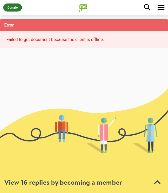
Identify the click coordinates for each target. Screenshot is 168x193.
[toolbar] (84, 140)
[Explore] (147, 7)
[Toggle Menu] (161, 7)
